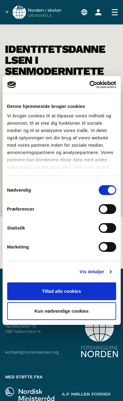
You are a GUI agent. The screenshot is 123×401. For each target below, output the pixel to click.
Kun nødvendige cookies (61, 311)
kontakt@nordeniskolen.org (32, 352)
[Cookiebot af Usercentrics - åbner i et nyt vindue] (89, 85)
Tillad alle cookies (61, 291)
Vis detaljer (92, 271)
